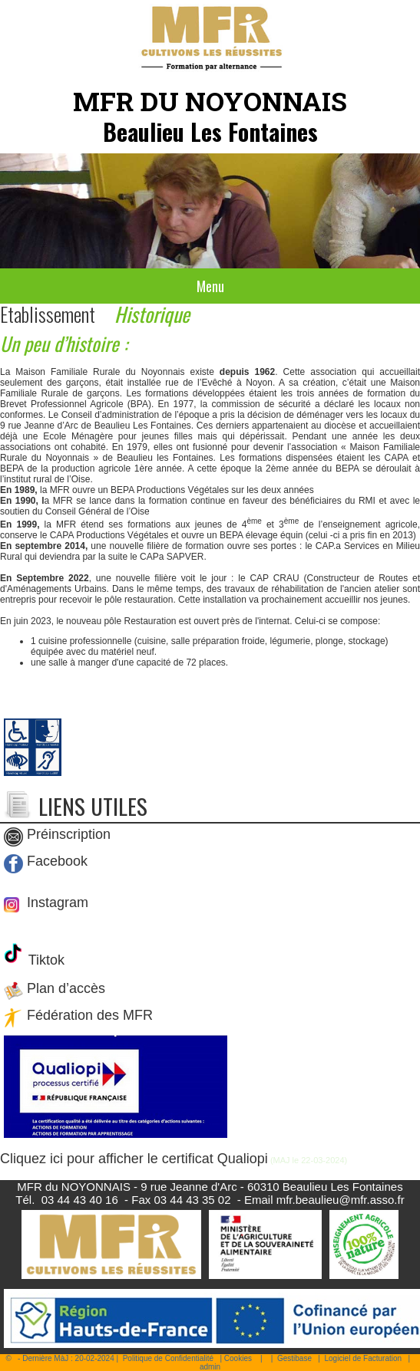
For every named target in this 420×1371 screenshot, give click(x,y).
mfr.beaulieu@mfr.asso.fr (340, 1199)
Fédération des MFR (90, 1015)
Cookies (238, 1358)
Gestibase (294, 1358)
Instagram (55, 902)
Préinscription (69, 834)
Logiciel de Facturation (363, 1358)
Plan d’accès (66, 988)
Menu (210, 286)
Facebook (57, 861)
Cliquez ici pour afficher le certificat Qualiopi (134, 1158)
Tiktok (44, 960)
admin (210, 1367)
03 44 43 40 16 (79, 1199)
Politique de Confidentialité (168, 1358)
